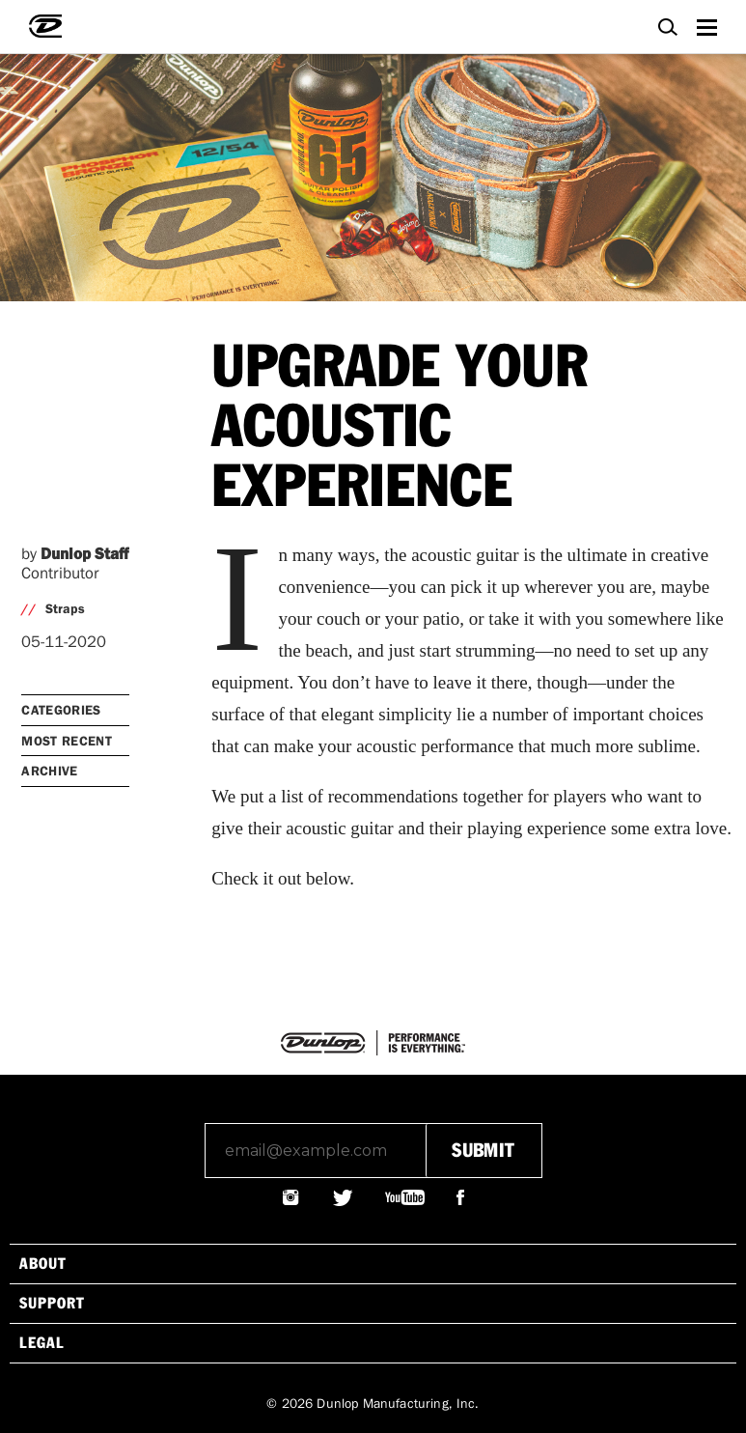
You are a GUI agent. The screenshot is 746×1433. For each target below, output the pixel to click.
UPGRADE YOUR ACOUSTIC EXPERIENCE (399, 429)
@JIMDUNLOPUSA (291, 1197)
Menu (706, 25)
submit (483, 1151)
